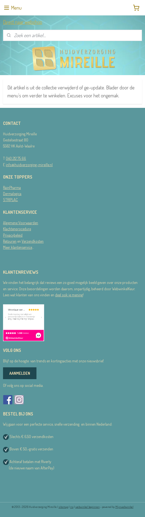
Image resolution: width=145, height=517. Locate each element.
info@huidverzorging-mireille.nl (29, 164)
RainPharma (12, 187)
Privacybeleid (12, 235)
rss (71, 507)
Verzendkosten (33, 241)
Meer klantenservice (17, 247)
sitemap (63, 507)
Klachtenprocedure (17, 228)
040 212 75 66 (16, 158)
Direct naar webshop (22, 22)
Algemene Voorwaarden (20, 222)
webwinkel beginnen (87, 507)
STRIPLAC (10, 199)
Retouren (9, 241)
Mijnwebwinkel (124, 507)
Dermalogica (12, 193)
